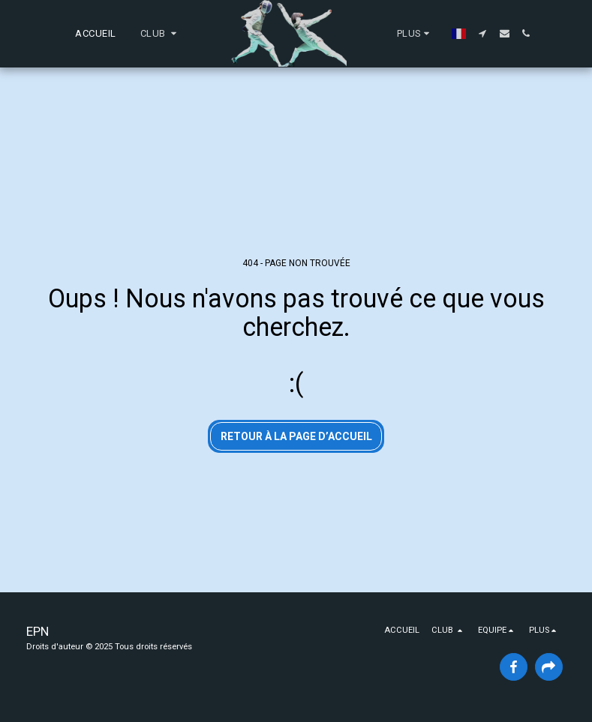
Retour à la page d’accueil (296, 436)
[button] (160, 33)
